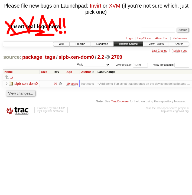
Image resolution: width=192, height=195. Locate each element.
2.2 (100, 57)
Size (44, 71)
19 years (72, 83)
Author (86, 71)
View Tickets (156, 44)
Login (129, 38)
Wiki (61, 44)
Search (179, 44)
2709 (116, 57)
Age (69, 71)
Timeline (80, 44)
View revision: (124, 64)
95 (55, 84)
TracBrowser (120, 101)
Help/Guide (144, 38)
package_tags (38, 57)
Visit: (80, 64)
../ (11, 77)
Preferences (180, 38)
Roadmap (102, 44)
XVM (114, 6)
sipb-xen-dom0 (76, 57)
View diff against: (171, 64)
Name (9, 71)
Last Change (159, 50)
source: (12, 57)
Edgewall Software (52, 111)
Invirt (95, 6)
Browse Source (128, 44)
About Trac (161, 38)
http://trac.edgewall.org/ (175, 111)
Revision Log (179, 50)
